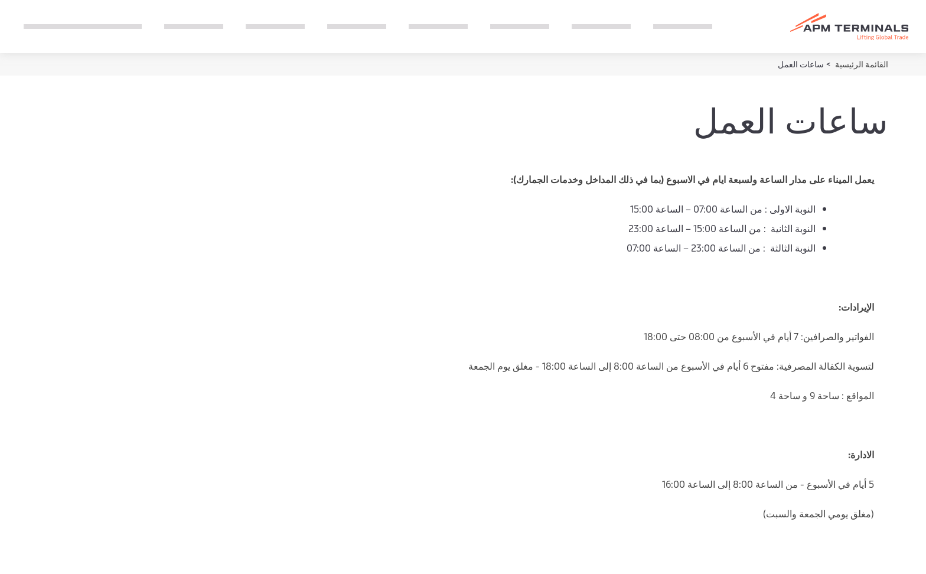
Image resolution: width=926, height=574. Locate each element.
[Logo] (849, 27)
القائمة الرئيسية (860, 64)
